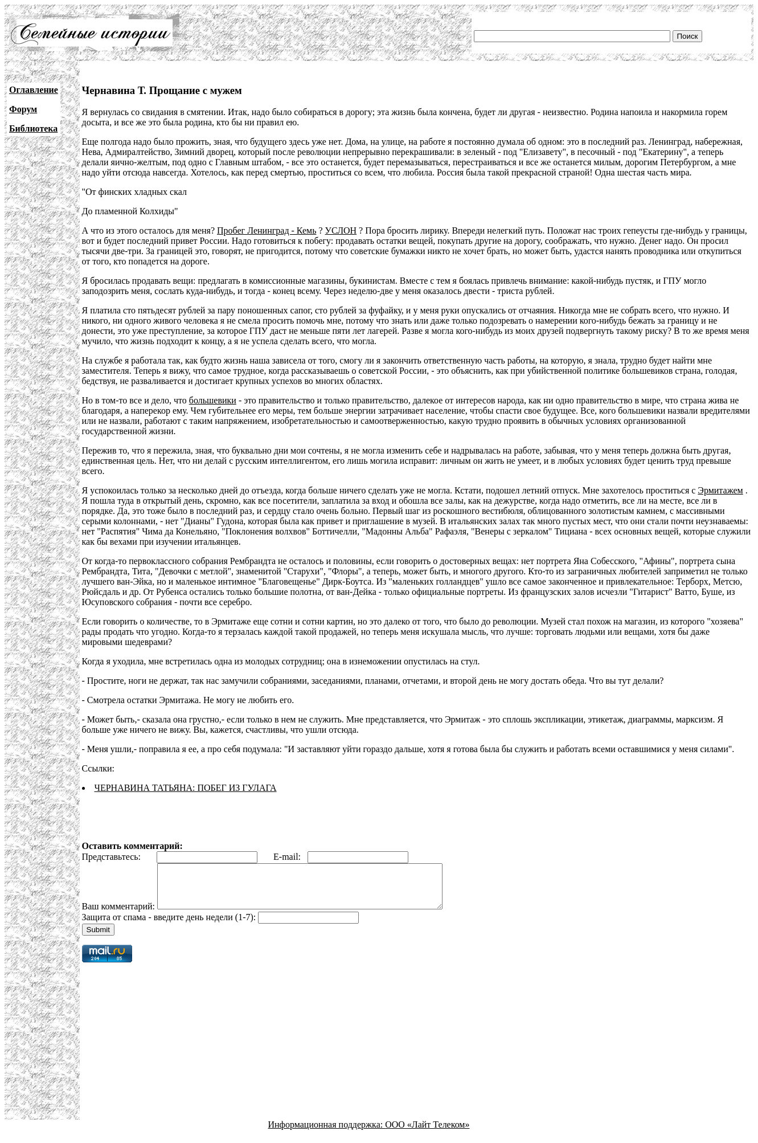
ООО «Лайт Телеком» (427, 1133)
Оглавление (33, 90)
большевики (212, 400)
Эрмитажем (720, 490)
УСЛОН (341, 230)
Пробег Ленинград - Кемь (266, 230)
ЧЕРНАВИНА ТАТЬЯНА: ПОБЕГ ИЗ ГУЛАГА (186, 788)
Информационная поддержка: (327, 1133)
